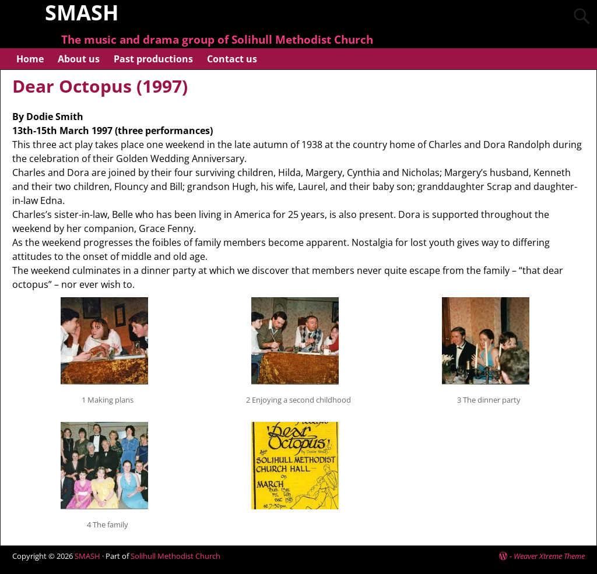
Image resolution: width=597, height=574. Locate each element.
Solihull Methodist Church (175, 556)
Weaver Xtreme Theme (549, 556)
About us (79, 58)
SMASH (87, 556)
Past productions (153, 58)
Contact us (232, 58)
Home (30, 58)
